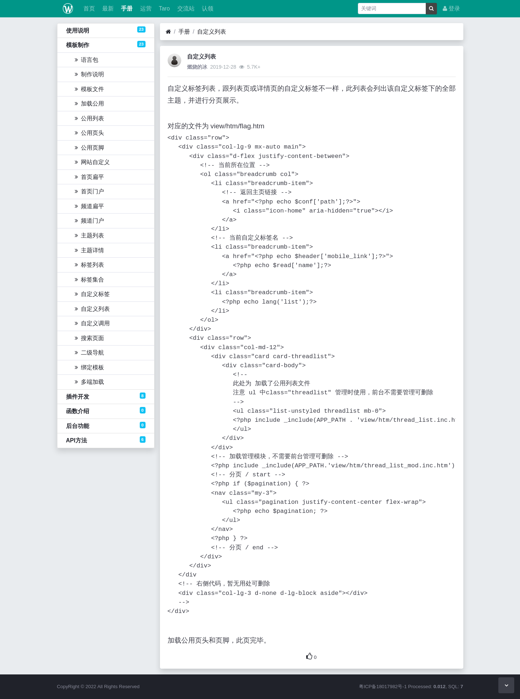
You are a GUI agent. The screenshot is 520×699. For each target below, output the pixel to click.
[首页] (168, 31)
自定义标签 (92, 294)
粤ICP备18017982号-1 (383, 686)
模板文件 (89, 89)
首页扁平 (89, 177)
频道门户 (89, 221)
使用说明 (106, 30)
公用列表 (89, 118)
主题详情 (89, 250)
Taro (163, 8)
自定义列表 (92, 309)
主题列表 (89, 235)
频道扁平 (89, 206)
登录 (451, 8)
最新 (107, 8)
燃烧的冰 (197, 67)
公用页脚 (89, 148)
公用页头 (89, 133)
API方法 (106, 439)
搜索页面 (89, 338)
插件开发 (106, 396)
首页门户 (89, 191)
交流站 (185, 8)
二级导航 (89, 353)
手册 (126, 8)
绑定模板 (89, 367)
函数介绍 (106, 410)
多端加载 (89, 382)
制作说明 (89, 74)
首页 (88, 8)
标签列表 (89, 265)
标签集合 (89, 279)
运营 (144, 8)
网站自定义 (92, 162)
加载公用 (89, 103)
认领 (206, 8)
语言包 (86, 60)
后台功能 (106, 425)
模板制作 (106, 44)
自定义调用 (92, 323)
